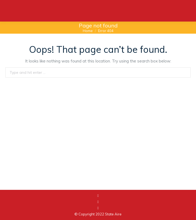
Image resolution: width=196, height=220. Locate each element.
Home (88, 31)
